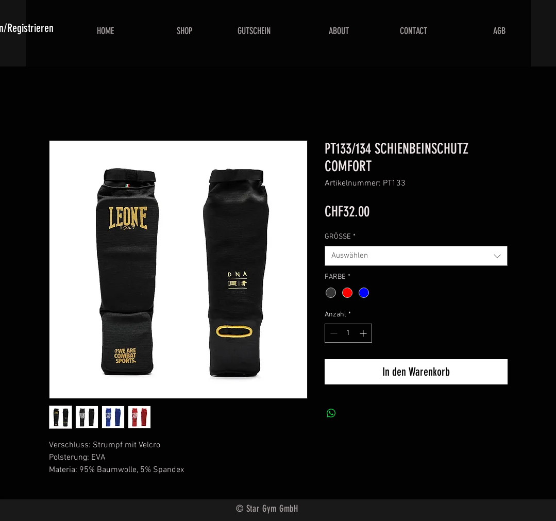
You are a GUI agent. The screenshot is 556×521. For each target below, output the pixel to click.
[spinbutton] (348, 333)
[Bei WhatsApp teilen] (331, 413)
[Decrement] (332, 333)
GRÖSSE (340, 236)
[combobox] (416, 256)
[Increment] (364, 333)
